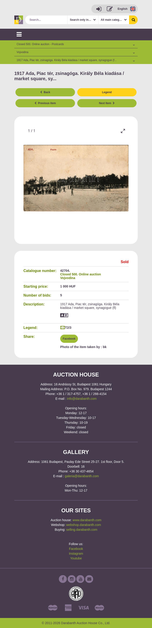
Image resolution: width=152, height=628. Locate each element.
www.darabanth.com (86, 520)
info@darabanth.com (82, 398)
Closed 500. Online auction (80, 274)
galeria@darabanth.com (82, 476)
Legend (107, 92)
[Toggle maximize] (123, 131)
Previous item (45, 103)
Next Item (107, 103)
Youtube (76, 558)
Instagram (76, 553)
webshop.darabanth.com (83, 525)
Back (45, 92)
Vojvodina (67, 278)
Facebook (69, 338)
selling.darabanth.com (81, 529)
